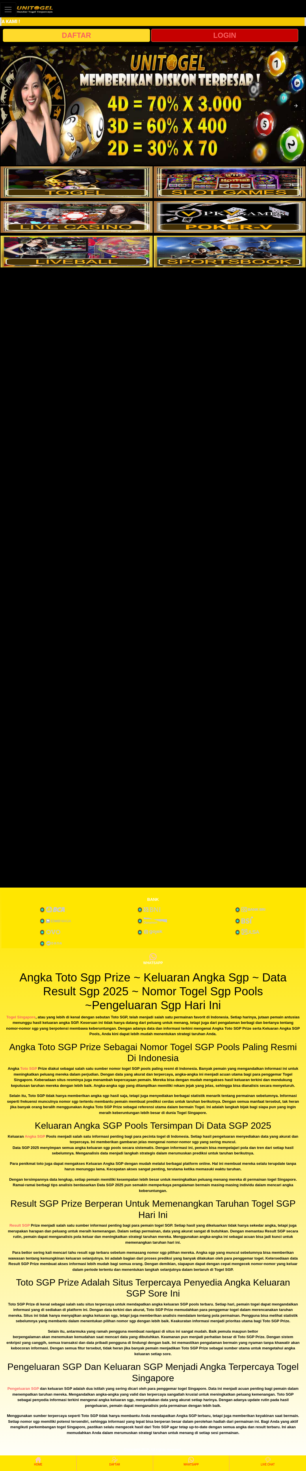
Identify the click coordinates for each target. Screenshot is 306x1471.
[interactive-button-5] (77, 251)
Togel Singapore (21, 1017)
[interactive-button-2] (230, 182)
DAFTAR (76, 35)
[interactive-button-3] (77, 217)
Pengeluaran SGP (23, 1388)
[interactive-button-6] (230, 251)
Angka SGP (35, 1136)
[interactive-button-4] (230, 217)
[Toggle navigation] (8, 9)
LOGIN (224, 35)
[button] (10, 106)
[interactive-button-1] (77, 182)
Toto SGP (28, 1068)
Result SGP (20, 1225)
